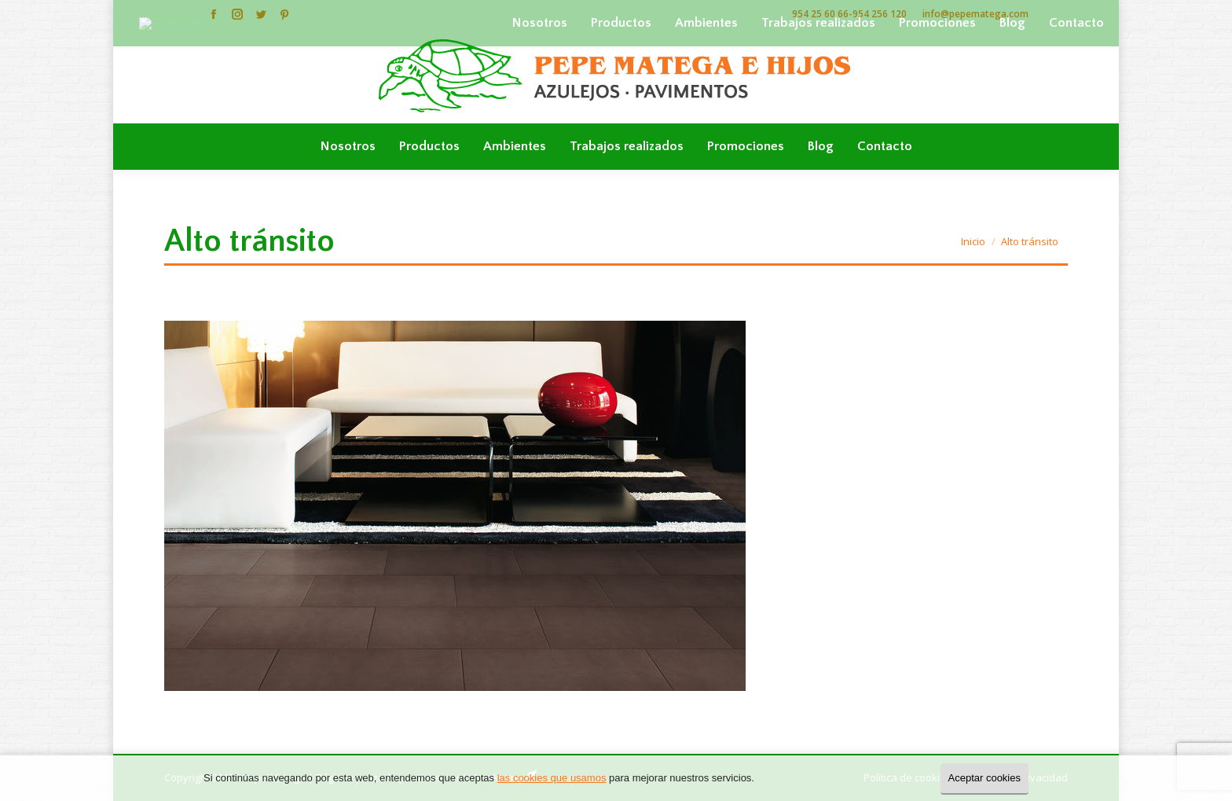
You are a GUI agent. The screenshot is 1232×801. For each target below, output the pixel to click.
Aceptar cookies (984, 778)
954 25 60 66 (820, 13)
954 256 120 (879, 13)
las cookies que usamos (552, 778)
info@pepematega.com (975, 13)
